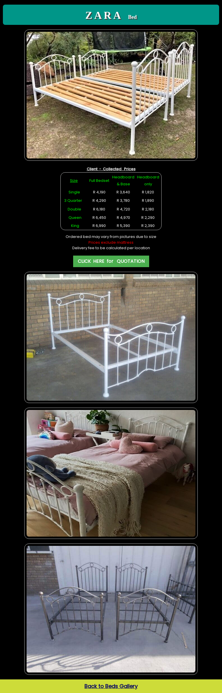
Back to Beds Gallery (111, 686)
